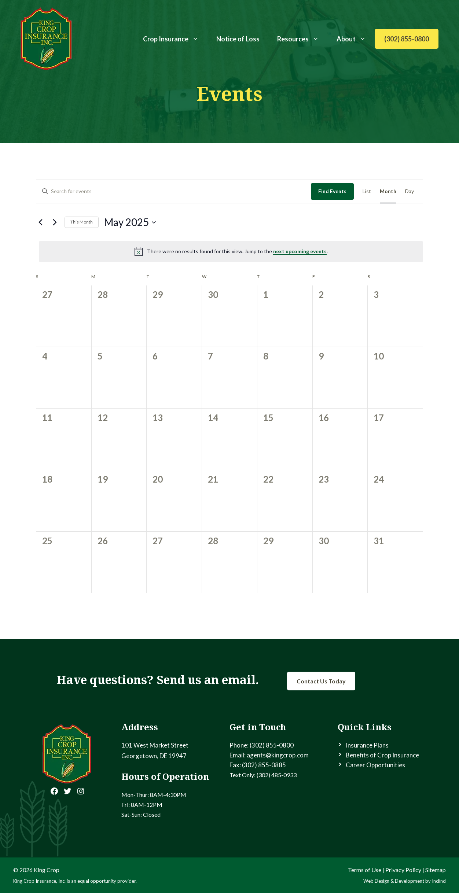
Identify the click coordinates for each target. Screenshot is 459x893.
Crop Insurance (175, 39)
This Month (81, 222)
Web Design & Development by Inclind (404, 881)
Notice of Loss (238, 39)
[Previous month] (40, 222)
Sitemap (435, 869)
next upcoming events (300, 251)
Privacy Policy (403, 869)
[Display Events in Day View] (409, 191)
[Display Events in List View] (367, 191)
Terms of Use (364, 869)
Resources (302, 39)
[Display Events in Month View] (388, 191)
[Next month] (54, 222)
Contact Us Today (321, 681)
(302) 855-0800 (406, 39)
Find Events (332, 191)
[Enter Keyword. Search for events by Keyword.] (173, 191)
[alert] (231, 251)
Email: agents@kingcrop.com (269, 755)
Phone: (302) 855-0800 (262, 745)
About (356, 39)
